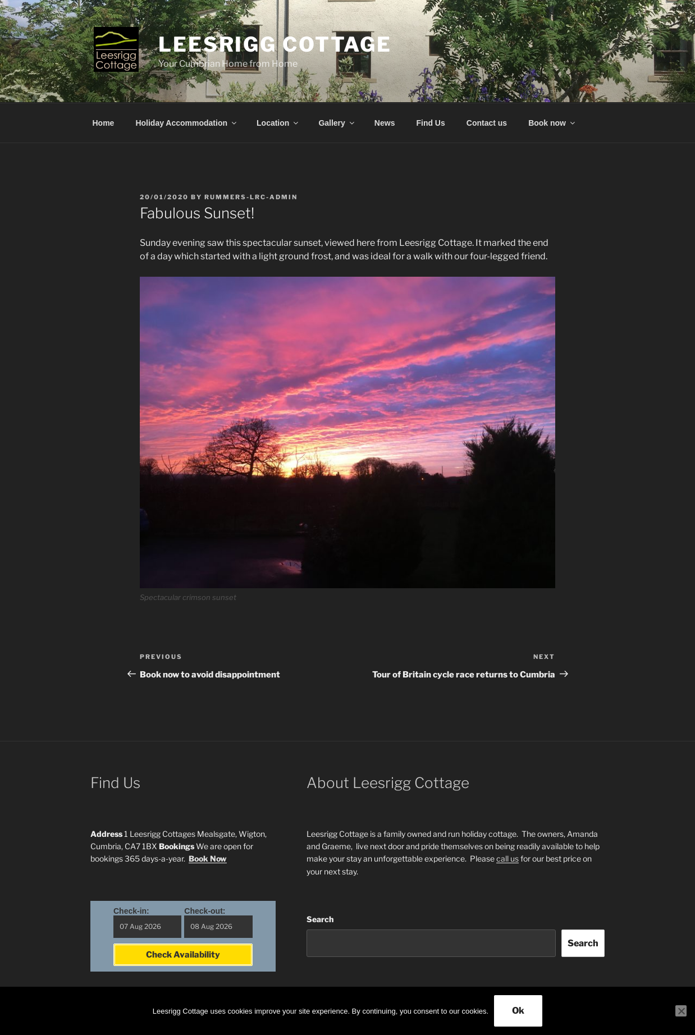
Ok (518, 1010)
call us (507, 858)
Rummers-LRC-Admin (251, 197)
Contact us (487, 122)
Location (278, 122)
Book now (552, 122)
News (384, 122)
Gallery (336, 122)
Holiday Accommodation (186, 122)
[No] (681, 1010)
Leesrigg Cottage (275, 44)
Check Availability (183, 955)
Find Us (430, 122)
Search (320, 919)
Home (104, 122)
